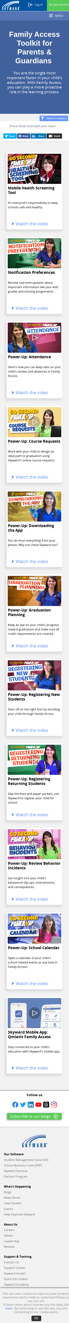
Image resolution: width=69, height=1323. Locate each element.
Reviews (9, 1247)
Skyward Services (16, 1171)
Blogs (7, 1192)
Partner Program (16, 1177)
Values (8, 1235)
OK (36, 1318)
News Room (12, 1198)
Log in (35, 5)
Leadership (11, 1241)
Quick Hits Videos (16, 1279)
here (9, 1308)
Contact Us (11, 1262)
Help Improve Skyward (19, 1214)
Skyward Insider (15, 1273)
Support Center (14, 1268)
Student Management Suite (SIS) (26, 1160)
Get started (58, 5)
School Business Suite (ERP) (23, 1165)
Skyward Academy (16, 1284)
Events (8, 1209)
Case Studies (13, 1203)
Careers (9, 1230)
